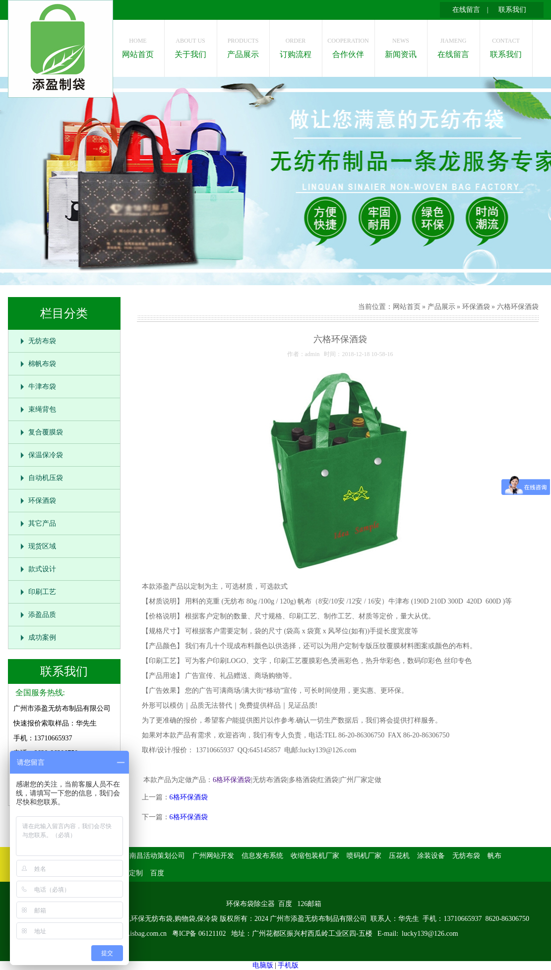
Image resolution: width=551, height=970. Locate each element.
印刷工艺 (42, 592)
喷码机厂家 (364, 855)
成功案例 (42, 637)
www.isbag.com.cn (140, 933)
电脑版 (262, 965)
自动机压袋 (45, 478)
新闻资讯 (401, 45)
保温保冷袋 (45, 455)
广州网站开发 (213, 855)
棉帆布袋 (42, 363)
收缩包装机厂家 (315, 855)
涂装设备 (431, 855)
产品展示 (243, 45)
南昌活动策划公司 (157, 855)
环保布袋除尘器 (250, 904)
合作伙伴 (348, 45)
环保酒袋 (42, 500)
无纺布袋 (42, 341)
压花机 (399, 855)
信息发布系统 (262, 855)
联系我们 (512, 9)
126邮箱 (309, 904)
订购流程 (296, 45)
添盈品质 (42, 614)
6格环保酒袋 (232, 780)
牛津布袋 (42, 386)
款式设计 (42, 569)
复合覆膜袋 (45, 432)
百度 (157, 873)
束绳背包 (42, 409)
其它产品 (42, 523)
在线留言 (466, 9)
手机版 (288, 965)
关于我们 (191, 45)
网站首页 (138, 45)
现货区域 (42, 546)
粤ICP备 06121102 (200, 933)
